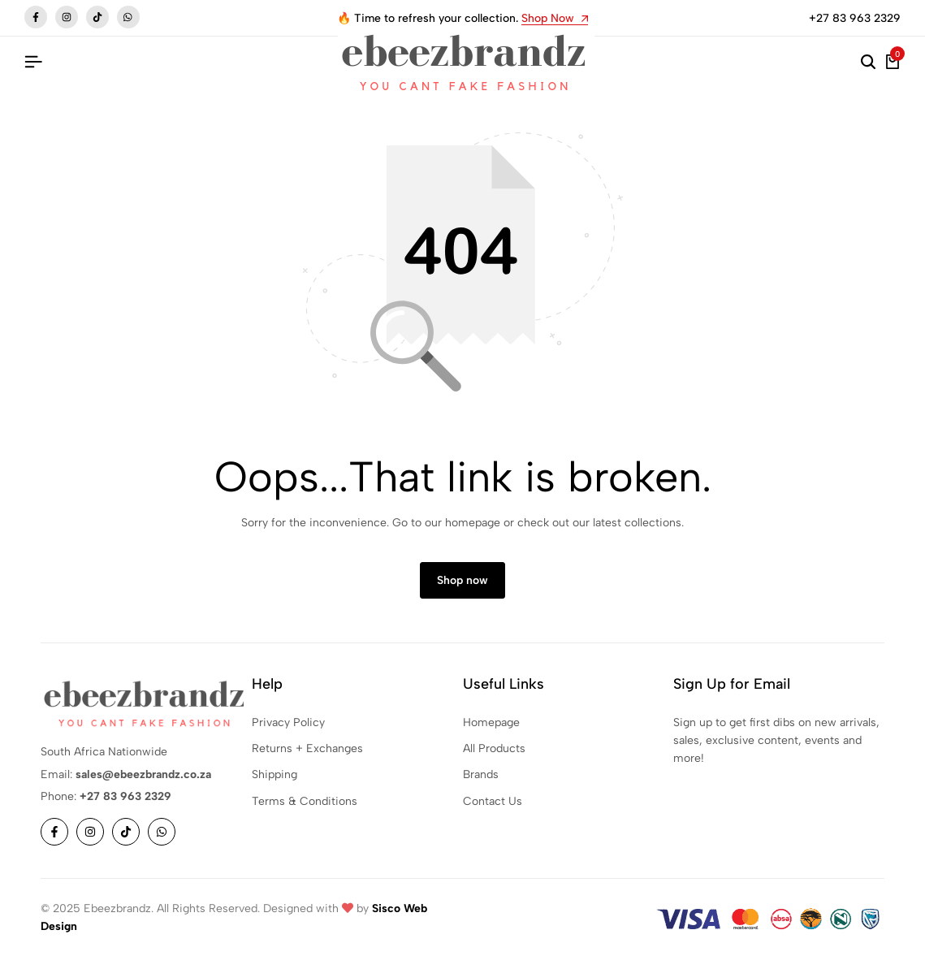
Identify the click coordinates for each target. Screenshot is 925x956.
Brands (481, 775)
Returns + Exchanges (307, 749)
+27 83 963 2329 (855, 18)
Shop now (462, 581)
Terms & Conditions (304, 802)
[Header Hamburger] (33, 62)
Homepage (491, 722)
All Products (494, 749)
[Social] (54, 832)
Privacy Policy (288, 722)
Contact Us (492, 802)
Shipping (274, 775)
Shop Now (554, 19)
